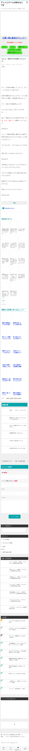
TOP (11, 734)
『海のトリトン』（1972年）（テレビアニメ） (18, 570)
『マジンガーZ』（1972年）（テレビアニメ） (17, 585)
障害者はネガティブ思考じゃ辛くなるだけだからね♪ (5, 276)
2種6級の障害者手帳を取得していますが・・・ (5, 231)
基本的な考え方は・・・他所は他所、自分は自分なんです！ (5, 294)
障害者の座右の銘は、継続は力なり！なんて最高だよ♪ (18, 659)
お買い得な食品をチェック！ (14, 38)
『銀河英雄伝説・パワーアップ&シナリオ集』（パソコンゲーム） (17, 644)
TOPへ (25, 748)
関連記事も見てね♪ (9, 208)
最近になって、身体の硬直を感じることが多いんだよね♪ (13, 261)
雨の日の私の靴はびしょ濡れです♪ (17, 667)
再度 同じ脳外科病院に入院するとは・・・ (21, 461)
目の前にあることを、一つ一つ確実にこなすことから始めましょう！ (13, 278)
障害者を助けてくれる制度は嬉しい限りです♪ (5, 261)
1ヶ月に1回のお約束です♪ (21, 229)
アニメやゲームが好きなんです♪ (17, 621)
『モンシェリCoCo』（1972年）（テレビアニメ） (17, 562)
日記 (3, 66)
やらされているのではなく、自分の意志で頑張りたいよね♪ (18, 651)
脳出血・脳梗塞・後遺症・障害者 (14, 398)
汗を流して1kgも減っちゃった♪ (16, 440)
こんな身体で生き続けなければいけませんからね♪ (13, 245)
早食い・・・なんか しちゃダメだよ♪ (18, 411)
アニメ (3, 749)
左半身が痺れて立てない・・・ (8, 461)
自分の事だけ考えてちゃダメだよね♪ (18, 448)
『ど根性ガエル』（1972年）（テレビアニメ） (18, 578)
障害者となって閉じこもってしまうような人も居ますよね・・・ (18, 418)
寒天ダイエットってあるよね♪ (17, 673)
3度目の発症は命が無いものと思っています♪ (13, 231)
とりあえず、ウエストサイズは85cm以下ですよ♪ (18, 629)
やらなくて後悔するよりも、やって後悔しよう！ (18, 426)
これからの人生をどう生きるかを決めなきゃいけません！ (21, 246)
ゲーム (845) (6, 539)
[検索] (14, 530)
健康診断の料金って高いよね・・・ (17, 433)
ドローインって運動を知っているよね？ (17, 636)
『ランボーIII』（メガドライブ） (18, 608)
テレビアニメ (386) (7, 543)
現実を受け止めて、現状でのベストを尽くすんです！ (13, 293)
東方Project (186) (7, 552)
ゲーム (10, 749)
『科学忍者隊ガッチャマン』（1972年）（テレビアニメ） (17, 593)
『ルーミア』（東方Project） (17, 688)
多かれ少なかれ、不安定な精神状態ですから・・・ (21, 276)
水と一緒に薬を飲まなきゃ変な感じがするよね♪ (5, 245)
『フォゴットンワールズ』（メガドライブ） (17, 600)
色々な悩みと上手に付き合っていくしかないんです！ (21, 261)
